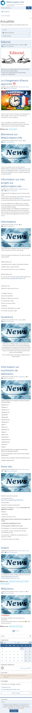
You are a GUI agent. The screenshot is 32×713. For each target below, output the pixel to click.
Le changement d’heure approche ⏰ (14, 82)
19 (10, 657)
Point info (6, 466)
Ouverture (7, 317)
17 (29, 654)
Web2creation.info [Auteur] (7, 44)
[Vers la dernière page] (18, 631)
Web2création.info (15, 2)
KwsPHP (9, 172)
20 (14, 657)
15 (21, 654)
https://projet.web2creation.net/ (15, 278)
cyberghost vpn (18, 198)
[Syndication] (31, 18)
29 (21, 660)
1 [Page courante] (13, 631)
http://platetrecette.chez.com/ (11, 578)
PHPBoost (21, 169)
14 (18, 654)
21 (18, 657)
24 (29, 657)
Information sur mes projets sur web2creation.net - (13, 183)
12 (10, 654)
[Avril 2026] (1, 643)
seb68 (26, 581)
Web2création (5, 583)
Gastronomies (19, 581)
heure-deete (13, 129)
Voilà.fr (5, 548)
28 (18, 660)
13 (14, 654)
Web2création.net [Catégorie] (23, 189)
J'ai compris (14, 711)
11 (6, 654)
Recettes (11, 581)
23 (25, 657)
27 (14, 660)
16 (25, 654)
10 (29, 651)
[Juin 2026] (30, 643)
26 (10, 660)
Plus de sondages (16, 693)
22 (21, 657)
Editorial (5, 42)
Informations (8, 221)
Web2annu (7, 588)
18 (6, 657)
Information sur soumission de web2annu (10, 370)
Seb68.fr (28, 200)
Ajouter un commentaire (7, 46)
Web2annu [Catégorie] (22, 376)
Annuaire (19, 626)
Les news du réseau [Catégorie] (24, 86)
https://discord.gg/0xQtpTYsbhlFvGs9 (12, 500)
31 (29, 660)
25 (6, 660)
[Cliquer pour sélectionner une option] (16, 32)
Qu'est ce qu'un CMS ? (25, 668)
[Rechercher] (28, 7)
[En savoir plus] (20, 710)
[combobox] (16, 32)
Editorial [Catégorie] (21, 44)
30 (25, 660)
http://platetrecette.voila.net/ (9, 576)
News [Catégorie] (21, 140)
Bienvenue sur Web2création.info (11, 136)
